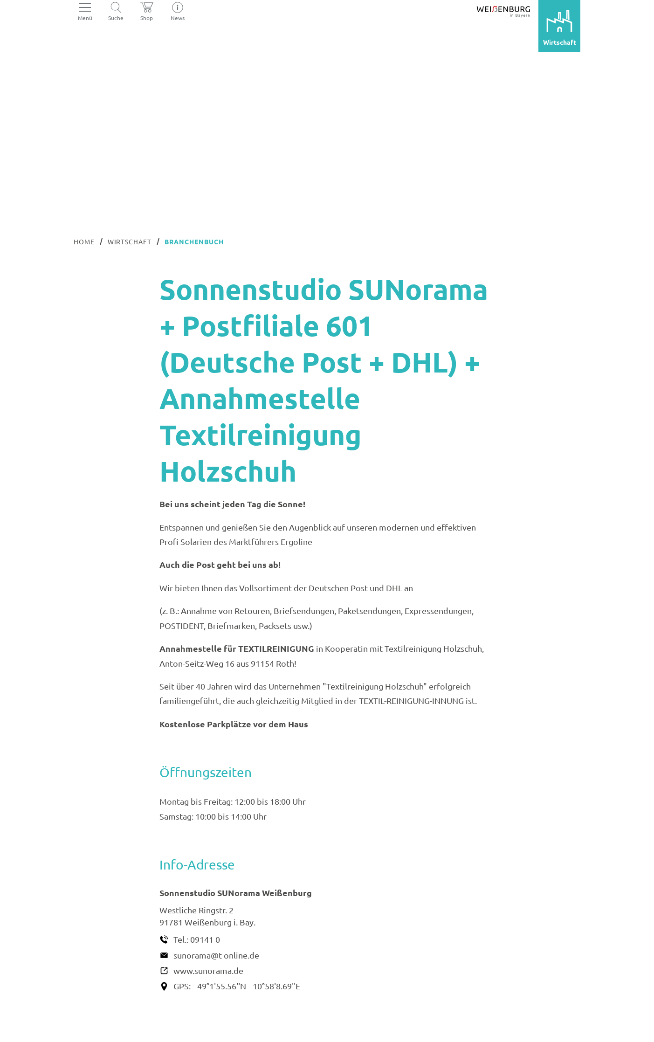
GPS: (182, 986)
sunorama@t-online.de (216, 955)
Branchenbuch (194, 241)
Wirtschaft (130, 241)
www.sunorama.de (208, 970)
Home (84, 241)
